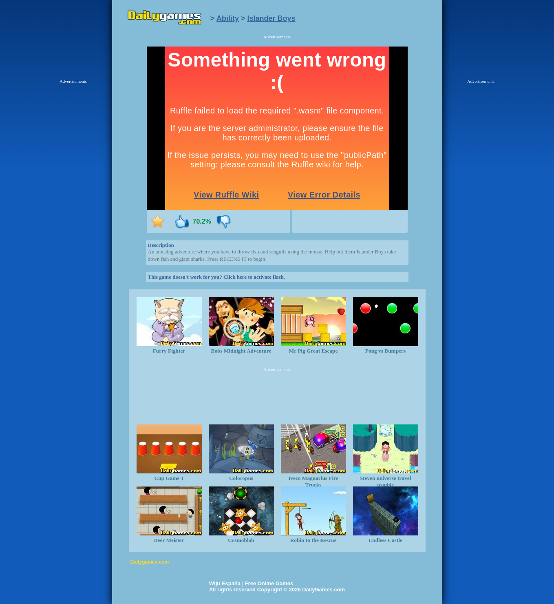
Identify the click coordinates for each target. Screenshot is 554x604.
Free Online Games (269, 583)
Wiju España (225, 583)
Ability (227, 18)
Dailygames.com (149, 562)
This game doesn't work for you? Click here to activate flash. (216, 277)
